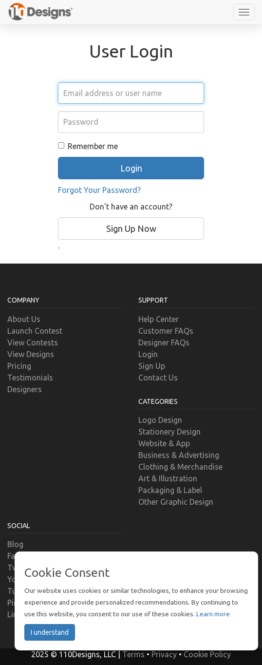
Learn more (213, 614)
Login (148, 354)
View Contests (32, 342)
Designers (24, 389)
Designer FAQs (163, 342)
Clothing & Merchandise (180, 466)
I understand (50, 632)
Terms (133, 654)
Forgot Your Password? (99, 190)
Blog (15, 544)
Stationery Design (169, 431)
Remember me (88, 146)
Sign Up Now (131, 228)
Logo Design (160, 420)
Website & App (164, 443)
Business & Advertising (178, 455)
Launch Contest (34, 330)
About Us (23, 319)
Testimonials (30, 377)
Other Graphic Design (175, 501)
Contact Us (158, 377)
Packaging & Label (170, 490)
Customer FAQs (165, 330)
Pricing (19, 365)
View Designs (30, 354)
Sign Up (151, 365)
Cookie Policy (207, 654)
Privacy (164, 654)
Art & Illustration (167, 478)
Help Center (158, 319)
